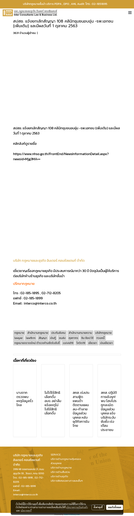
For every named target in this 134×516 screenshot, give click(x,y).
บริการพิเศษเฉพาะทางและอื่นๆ (67, 481)
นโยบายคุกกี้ (26, 510)
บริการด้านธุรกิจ (59, 476)
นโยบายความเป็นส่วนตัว (77, 507)
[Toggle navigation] (129, 12)
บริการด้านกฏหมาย (61, 468)
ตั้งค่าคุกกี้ (98, 507)
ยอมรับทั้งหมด (114, 507)
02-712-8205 (51, 293)
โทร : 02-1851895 (98, 4)
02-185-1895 (29, 293)
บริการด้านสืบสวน (60, 472)
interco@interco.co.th (40, 303)
